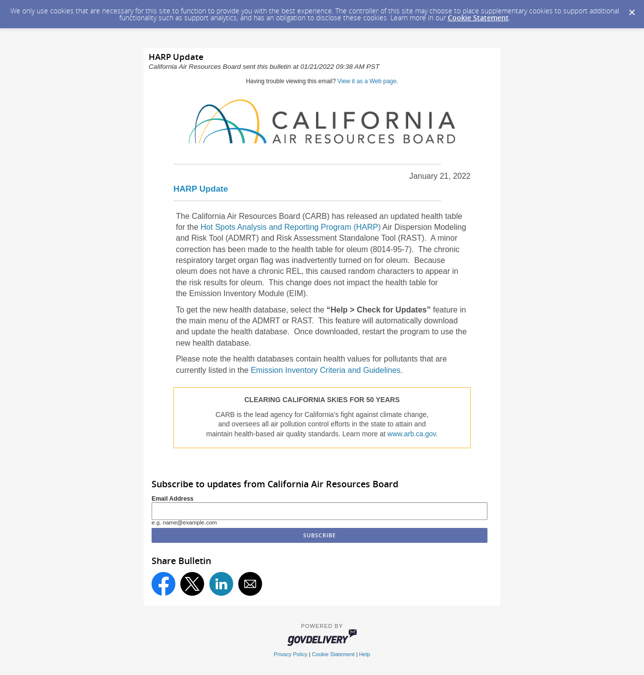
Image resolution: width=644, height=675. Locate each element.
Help (364, 654)
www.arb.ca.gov (411, 434)
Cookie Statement (478, 17)
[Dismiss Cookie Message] (631, 9)
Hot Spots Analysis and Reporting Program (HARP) (291, 227)
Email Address (173, 498)
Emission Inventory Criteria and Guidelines (325, 370)
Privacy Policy (291, 654)
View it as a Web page (366, 81)
